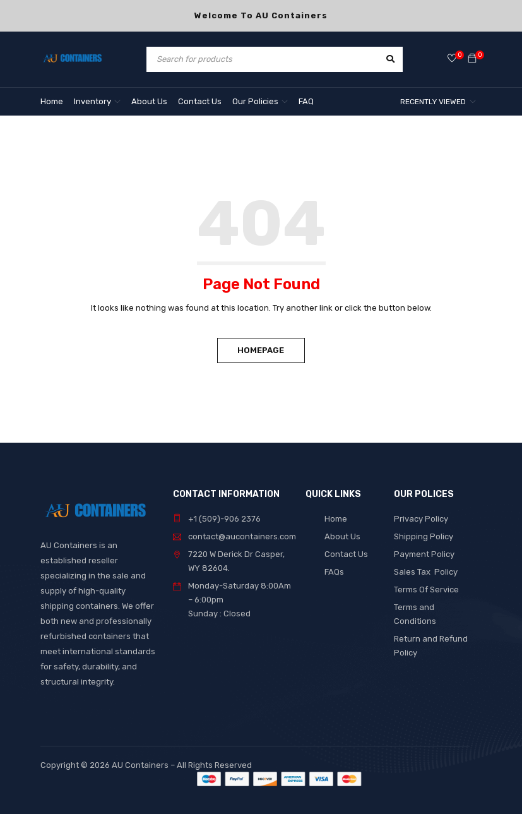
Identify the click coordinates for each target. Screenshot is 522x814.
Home (335, 519)
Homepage (261, 350)
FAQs (334, 572)
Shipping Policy (423, 536)
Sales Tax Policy (426, 572)
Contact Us (346, 554)
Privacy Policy (421, 519)
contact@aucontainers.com (242, 536)
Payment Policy (424, 554)
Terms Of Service (426, 589)
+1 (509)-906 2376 (224, 519)
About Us (342, 536)
